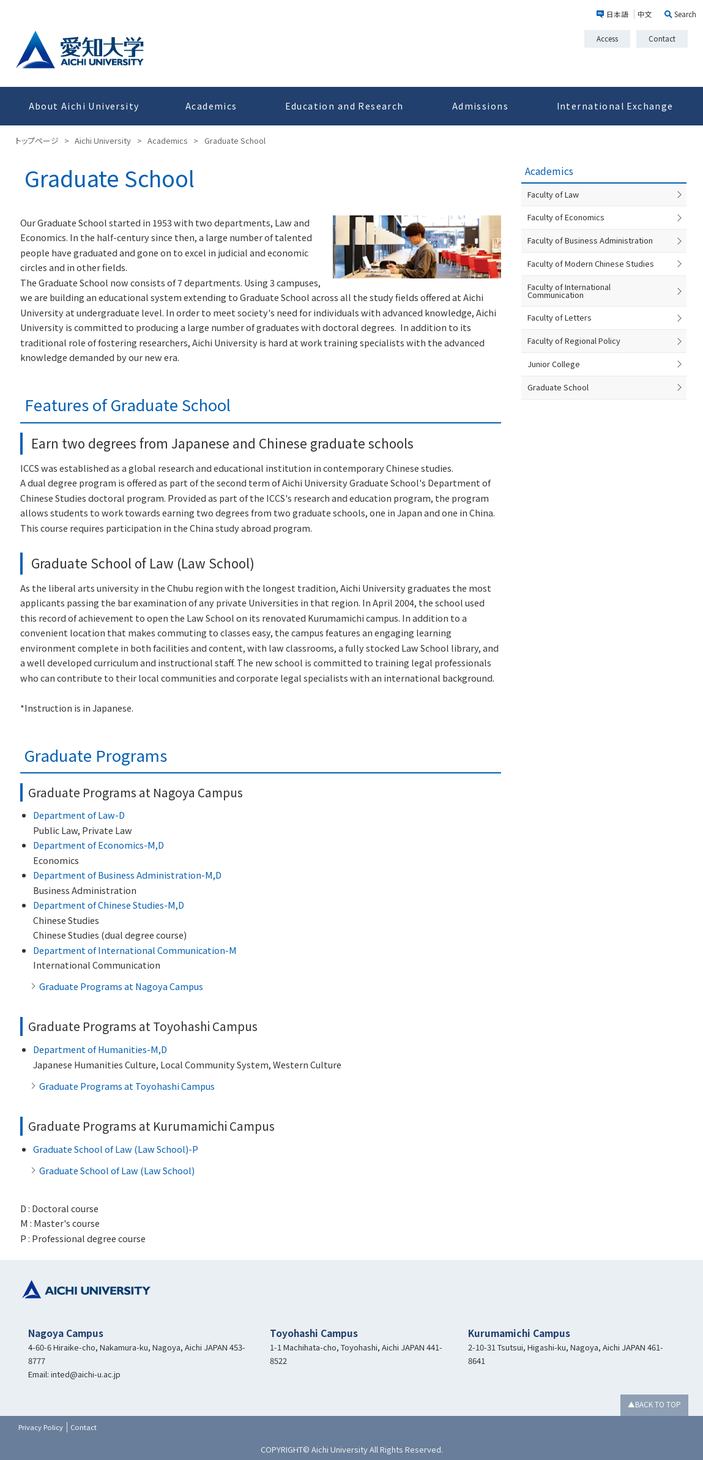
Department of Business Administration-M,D (127, 874)
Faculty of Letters (559, 310)
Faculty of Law (553, 194)
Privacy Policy (40, 1427)
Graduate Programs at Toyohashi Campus (127, 1085)
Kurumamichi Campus (519, 1332)
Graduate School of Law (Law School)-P (115, 1148)
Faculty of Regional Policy (573, 332)
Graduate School (558, 379)
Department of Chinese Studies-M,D (108, 904)
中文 (645, 14)
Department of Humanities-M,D (100, 1049)
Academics (211, 106)
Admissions (480, 106)
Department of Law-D (79, 814)
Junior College (553, 356)
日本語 (617, 14)
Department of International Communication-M (135, 950)
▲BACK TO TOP (654, 1404)
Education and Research (344, 106)
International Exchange (615, 106)
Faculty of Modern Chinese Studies (590, 263)
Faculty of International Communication (598, 286)
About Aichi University (84, 106)
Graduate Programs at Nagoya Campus (121, 986)
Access (607, 38)
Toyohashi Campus (314, 1332)
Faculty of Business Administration (590, 240)
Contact (662, 38)
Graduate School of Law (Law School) (117, 1170)
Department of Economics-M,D (98, 844)
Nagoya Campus (65, 1332)
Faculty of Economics (565, 217)
